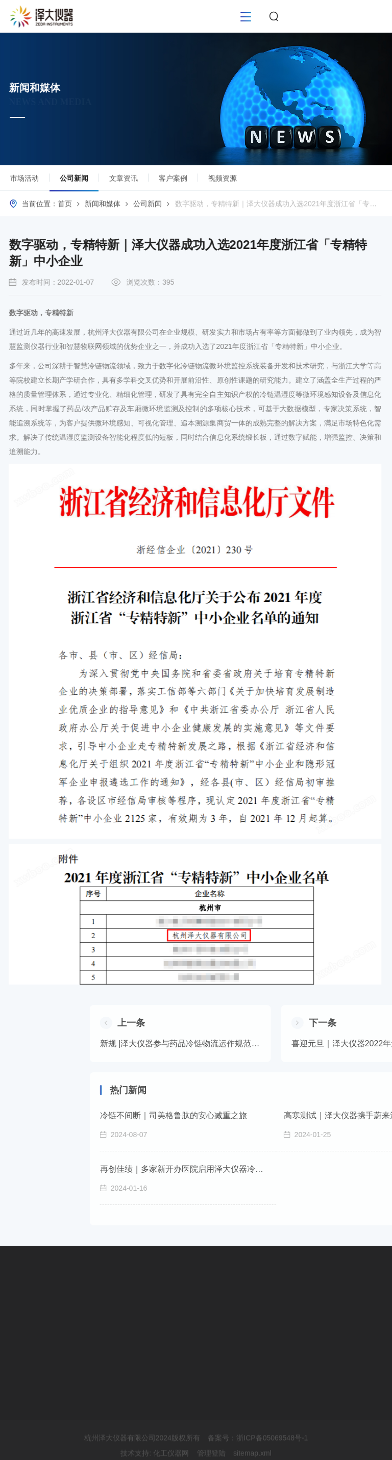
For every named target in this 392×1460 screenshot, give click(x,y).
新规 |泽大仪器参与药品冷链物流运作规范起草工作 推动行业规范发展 (294, 1043)
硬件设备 (27, 1302)
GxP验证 (27, 1339)
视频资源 (222, 181)
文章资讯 (123, 181)
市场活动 (24, 181)
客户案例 (173, 181)
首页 (65, 206)
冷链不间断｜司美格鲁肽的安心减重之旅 (287, 1115)
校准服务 (27, 1357)
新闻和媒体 (102, 206)
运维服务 (27, 1375)
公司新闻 (74, 185)
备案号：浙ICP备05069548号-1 (258, 1453)
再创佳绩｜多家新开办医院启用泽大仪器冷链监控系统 (298, 1169)
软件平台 (27, 1320)
